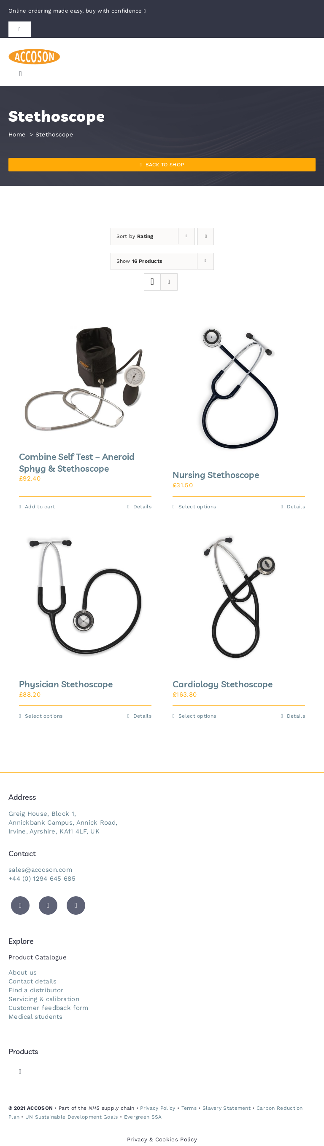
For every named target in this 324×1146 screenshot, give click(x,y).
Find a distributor (35, 990)
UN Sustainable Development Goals (71, 1117)
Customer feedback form (48, 1008)
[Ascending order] (205, 236)
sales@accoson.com (40, 870)
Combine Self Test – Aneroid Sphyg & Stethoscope (77, 462)
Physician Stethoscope (66, 684)
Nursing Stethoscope (216, 474)
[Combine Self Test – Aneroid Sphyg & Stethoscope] (85, 379)
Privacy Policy (157, 1108)
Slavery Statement (226, 1108)
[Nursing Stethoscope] (238, 388)
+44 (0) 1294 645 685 (42, 878)
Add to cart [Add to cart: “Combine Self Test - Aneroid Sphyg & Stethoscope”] (40, 507)
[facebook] (48, 905)
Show (139, 261)
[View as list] (169, 282)
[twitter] (20, 905)
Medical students (35, 1016)
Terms (189, 1108)
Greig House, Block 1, (42, 813)
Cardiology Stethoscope (223, 684)
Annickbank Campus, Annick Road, (62, 822)
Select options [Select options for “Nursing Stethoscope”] (197, 507)
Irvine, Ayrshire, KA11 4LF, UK (54, 831)
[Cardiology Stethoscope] (238, 597)
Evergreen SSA (143, 1117)
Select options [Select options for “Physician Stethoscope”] (43, 716)
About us (22, 972)
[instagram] (76, 905)
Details (142, 507)
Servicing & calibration (43, 999)
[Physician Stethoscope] (85, 597)
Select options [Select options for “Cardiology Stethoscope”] (197, 716)
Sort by (135, 236)
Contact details (32, 981)
